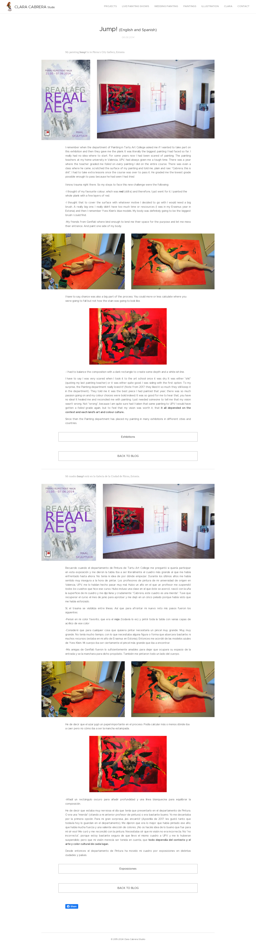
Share (72, 906)
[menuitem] (219, 7)
